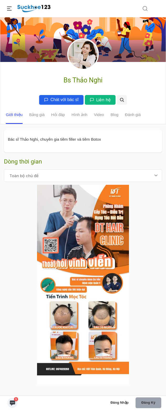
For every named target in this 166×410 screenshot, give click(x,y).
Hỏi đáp (58, 114)
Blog (114, 114)
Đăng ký (148, 402)
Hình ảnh (79, 114)
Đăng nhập (120, 402)
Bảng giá (37, 114)
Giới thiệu (14, 114)
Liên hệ (100, 99)
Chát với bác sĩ (61, 99)
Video (99, 114)
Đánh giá (133, 114)
